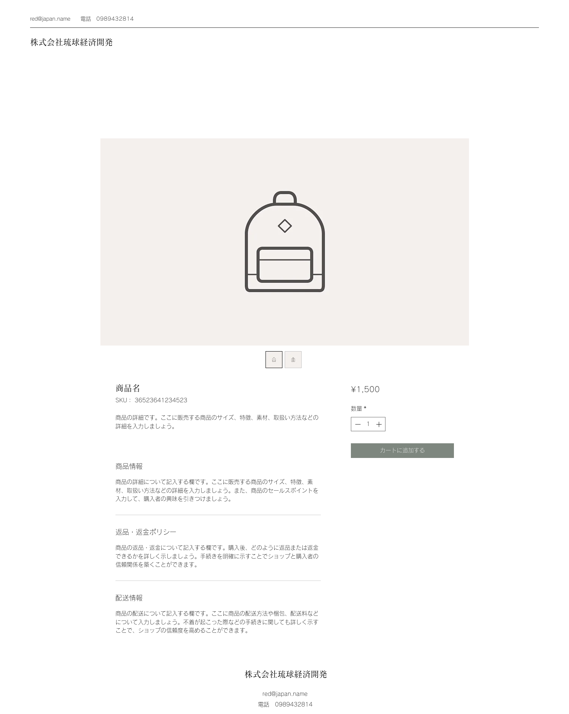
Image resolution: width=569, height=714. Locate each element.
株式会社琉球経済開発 (71, 42)
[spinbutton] (368, 424)
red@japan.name (50, 18)
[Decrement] (357, 424)
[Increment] (380, 424)
